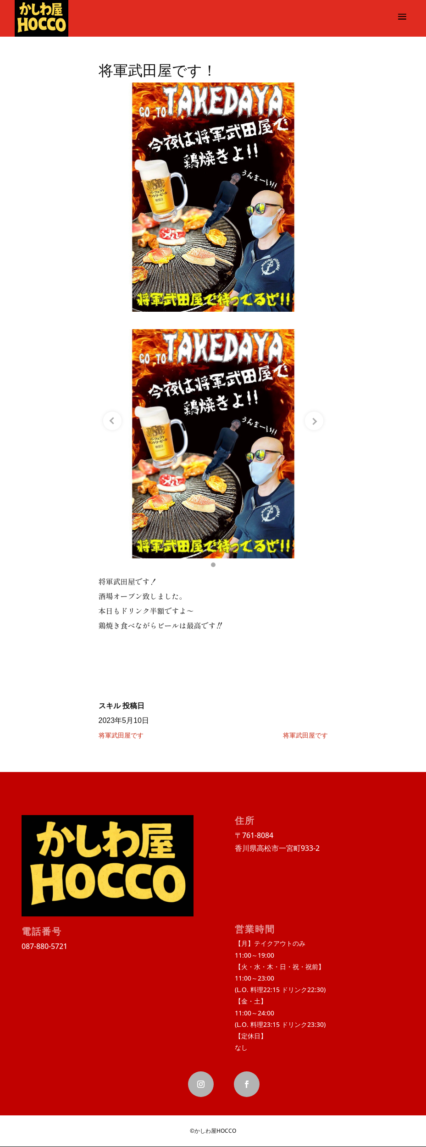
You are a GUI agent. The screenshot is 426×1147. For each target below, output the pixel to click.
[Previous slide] (112, 421)
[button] (213, 564)
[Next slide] (314, 421)
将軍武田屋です (121, 735)
